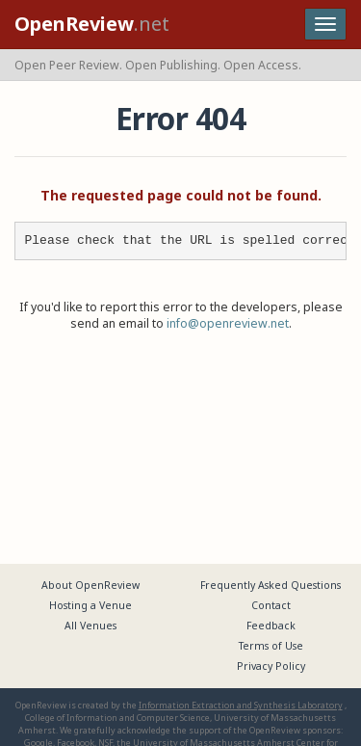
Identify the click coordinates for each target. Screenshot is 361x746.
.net (91, 24)
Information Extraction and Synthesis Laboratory (241, 705)
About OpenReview (90, 585)
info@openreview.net (228, 323)
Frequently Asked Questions (270, 585)
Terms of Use (271, 646)
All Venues (90, 625)
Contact (271, 605)
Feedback (271, 625)
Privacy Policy (271, 666)
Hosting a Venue (90, 605)
